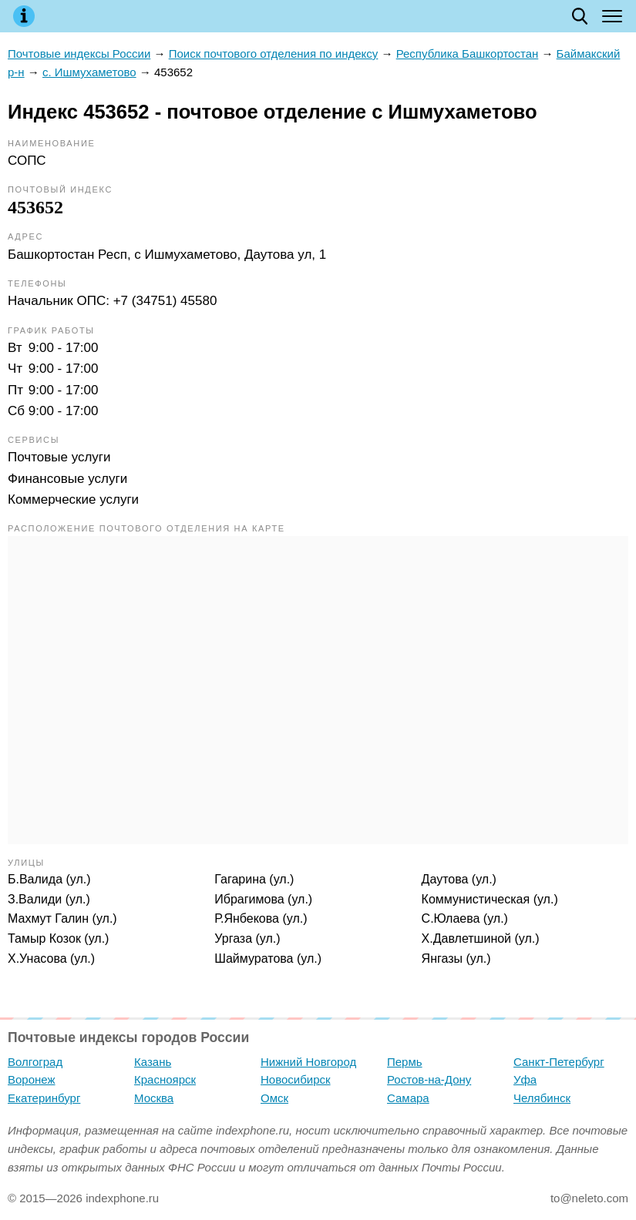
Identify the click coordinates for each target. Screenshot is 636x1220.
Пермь (404, 1061)
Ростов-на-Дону (429, 1079)
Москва (153, 1097)
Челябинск (541, 1097)
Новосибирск (296, 1079)
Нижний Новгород (308, 1061)
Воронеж (32, 1079)
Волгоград (35, 1061)
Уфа (525, 1079)
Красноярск (165, 1079)
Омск (274, 1097)
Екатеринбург (44, 1097)
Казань (152, 1061)
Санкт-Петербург (558, 1061)
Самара (408, 1097)
